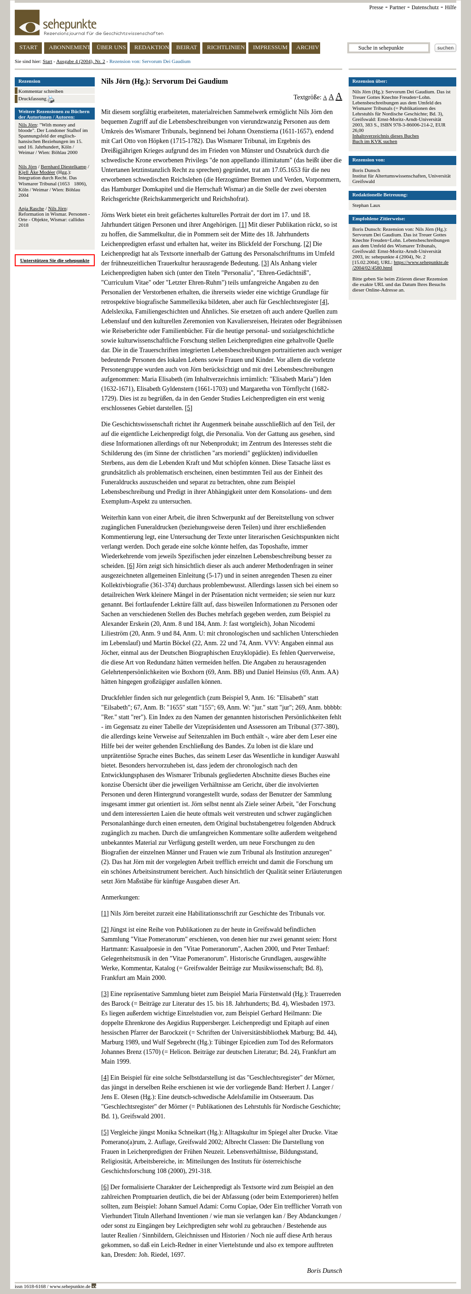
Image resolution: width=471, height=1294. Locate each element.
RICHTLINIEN (226, 47)
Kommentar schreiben (40, 91)
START (28, 47)
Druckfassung (36, 99)
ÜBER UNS (111, 47)
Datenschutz (425, 7)
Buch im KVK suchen (374, 141)
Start (47, 61)
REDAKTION (151, 47)
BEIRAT (186, 47)
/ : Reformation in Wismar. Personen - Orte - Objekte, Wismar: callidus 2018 (54, 217)
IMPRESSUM (270, 47)
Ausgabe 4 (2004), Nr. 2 (80, 61)
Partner (398, 7)
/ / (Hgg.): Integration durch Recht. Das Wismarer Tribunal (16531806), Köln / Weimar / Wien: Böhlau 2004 (53, 181)
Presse (376, 7)
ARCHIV (307, 47)
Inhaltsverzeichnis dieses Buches (385, 135)
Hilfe (450, 7)
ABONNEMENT (69, 47)
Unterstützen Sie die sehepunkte (55, 260)
